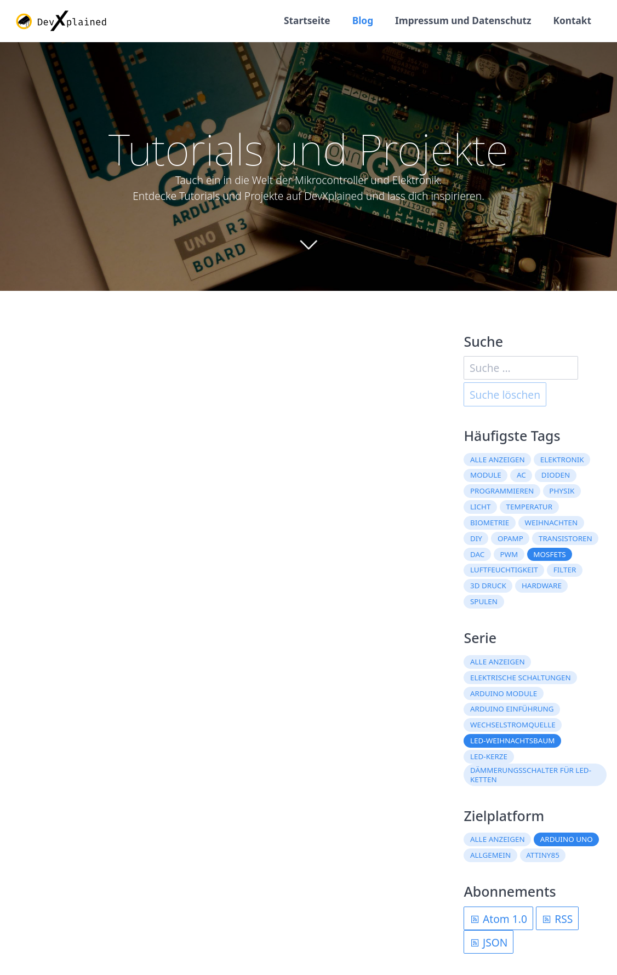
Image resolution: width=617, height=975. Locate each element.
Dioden (555, 475)
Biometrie (489, 522)
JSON (488, 942)
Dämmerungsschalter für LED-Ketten (530, 774)
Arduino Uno (566, 839)
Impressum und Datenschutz (463, 20)
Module (485, 475)
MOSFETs (549, 554)
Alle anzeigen (497, 459)
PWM (509, 554)
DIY (476, 538)
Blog (362, 20)
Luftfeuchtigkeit (504, 570)
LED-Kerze (488, 756)
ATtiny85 (542, 855)
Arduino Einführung (512, 709)
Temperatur (529, 507)
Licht (480, 507)
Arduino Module (503, 693)
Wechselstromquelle (513, 725)
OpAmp (510, 538)
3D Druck (488, 585)
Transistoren (565, 538)
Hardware (542, 585)
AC (521, 475)
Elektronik (562, 459)
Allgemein (490, 855)
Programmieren (502, 491)
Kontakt (572, 20)
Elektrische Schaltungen (520, 677)
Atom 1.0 (498, 918)
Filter (564, 570)
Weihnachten (551, 522)
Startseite (307, 20)
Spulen (484, 601)
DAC (477, 554)
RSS (557, 918)
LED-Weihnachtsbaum (512, 740)
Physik (561, 491)
